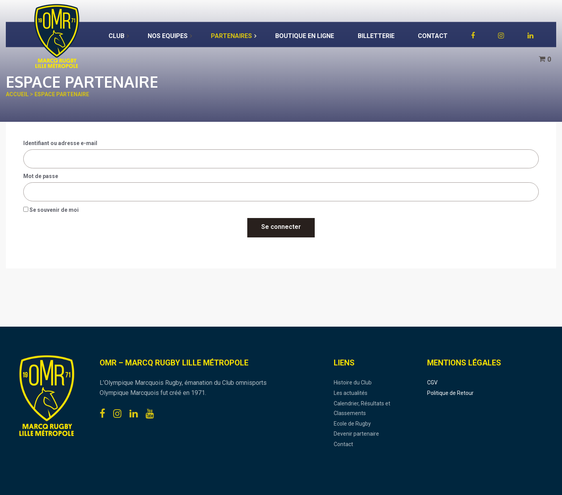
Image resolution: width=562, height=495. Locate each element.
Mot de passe (40, 176)
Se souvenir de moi (51, 210)
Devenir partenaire (356, 434)
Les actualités (350, 393)
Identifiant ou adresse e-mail (60, 143)
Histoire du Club (353, 382)
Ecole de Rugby (352, 424)
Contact (343, 444)
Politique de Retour (450, 393)
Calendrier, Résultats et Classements (362, 408)
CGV (432, 382)
